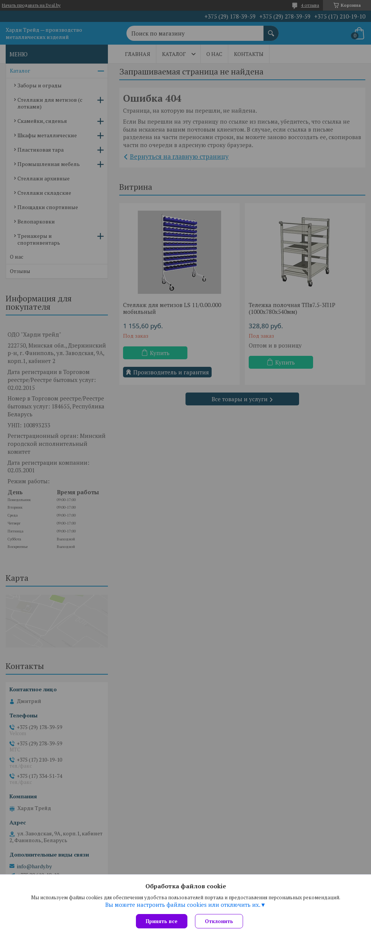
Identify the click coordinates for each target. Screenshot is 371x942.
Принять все (162, 921)
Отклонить (219, 921)
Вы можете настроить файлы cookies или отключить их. (182, 904)
